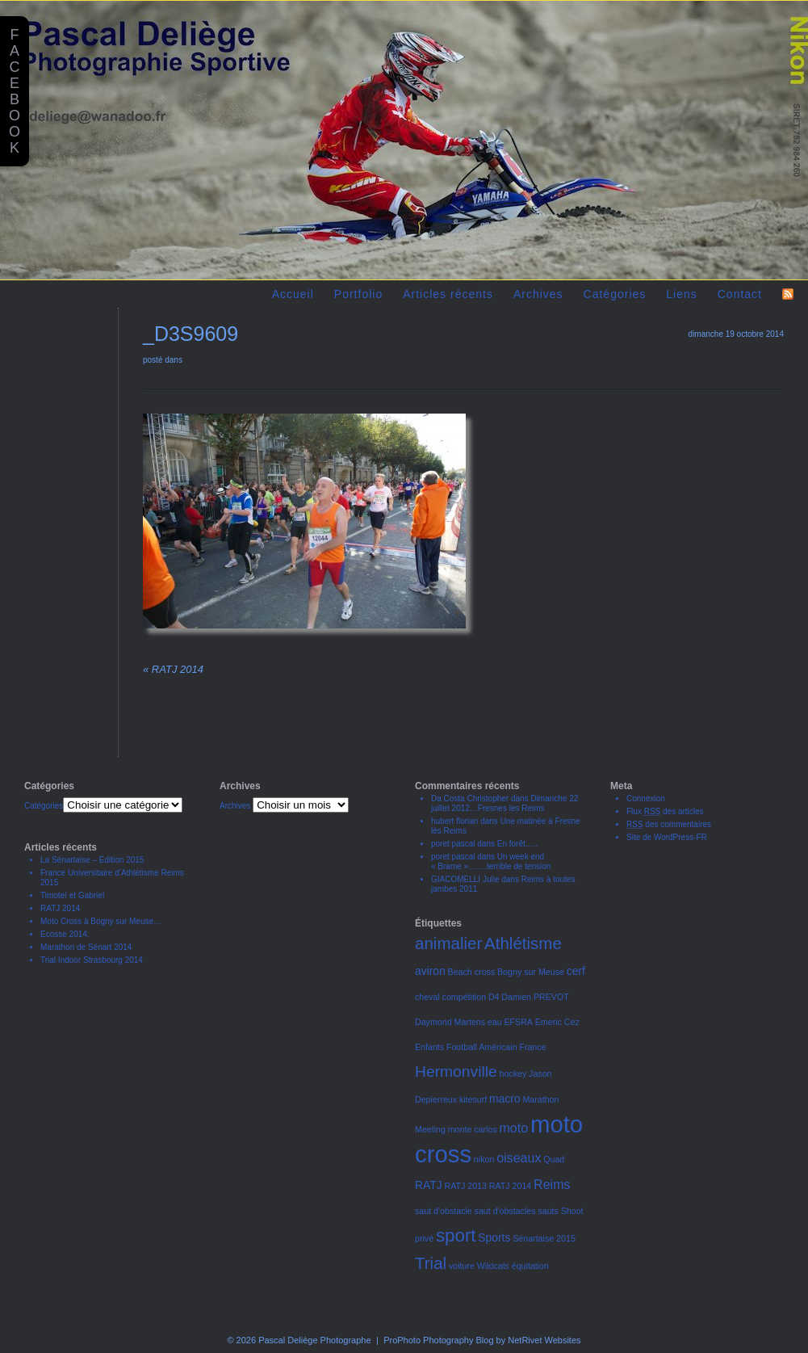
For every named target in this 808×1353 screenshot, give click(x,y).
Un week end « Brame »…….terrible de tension (491, 861)
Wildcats (493, 1266)
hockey (513, 1073)
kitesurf (473, 1099)
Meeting (430, 1129)
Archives (538, 294)
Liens (681, 294)
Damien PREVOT (535, 997)
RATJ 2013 (465, 1186)
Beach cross (472, 972)
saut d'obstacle (443, 1211)
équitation (530, 1266)
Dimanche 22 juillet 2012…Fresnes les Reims (504, 803)
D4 (494, 997)
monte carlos (472, 1129)
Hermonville (456, 1071)
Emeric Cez (557, 1022)
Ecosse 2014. (65, 934)
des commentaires (668, 824)
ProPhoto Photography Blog (438, 1340)
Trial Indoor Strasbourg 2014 (91, 960)
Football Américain (481, 1047)
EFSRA (518, 1022)
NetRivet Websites (544, 1340)
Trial (430, 1263)
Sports (494, 1237)
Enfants (429, 1047)
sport (456, 1235)
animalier (448, 943)
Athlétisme (523, 943)
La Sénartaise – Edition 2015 (92, 859)
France (532, 1047)
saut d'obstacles (505, 1211)
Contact (740, 294)
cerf (576, 970)
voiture (462, 1266)
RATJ (428, 1185)
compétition (464, 997)
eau (495, 1022)
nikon (484, 1159)
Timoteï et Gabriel (72, 895)
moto (514, 1127)
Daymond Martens (450, 1022)
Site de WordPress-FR (666, 837)
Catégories (615, 294)
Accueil (293, 294)
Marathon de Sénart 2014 (86, 947)
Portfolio (358, 294)
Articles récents (448, 294)
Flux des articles (665, 811)
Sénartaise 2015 (544, 1238)
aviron (430, 970)
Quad (553, 1159)
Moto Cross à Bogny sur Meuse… (100, 921)
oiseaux (518, 1157)
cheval (427, 997)
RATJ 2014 (173, 669)
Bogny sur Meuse (530, 972)
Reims (552, 1184)
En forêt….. (517, 843)
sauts (548, 1211)
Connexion (645, 798)
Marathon (540, 1099)
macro (505, 1098)
